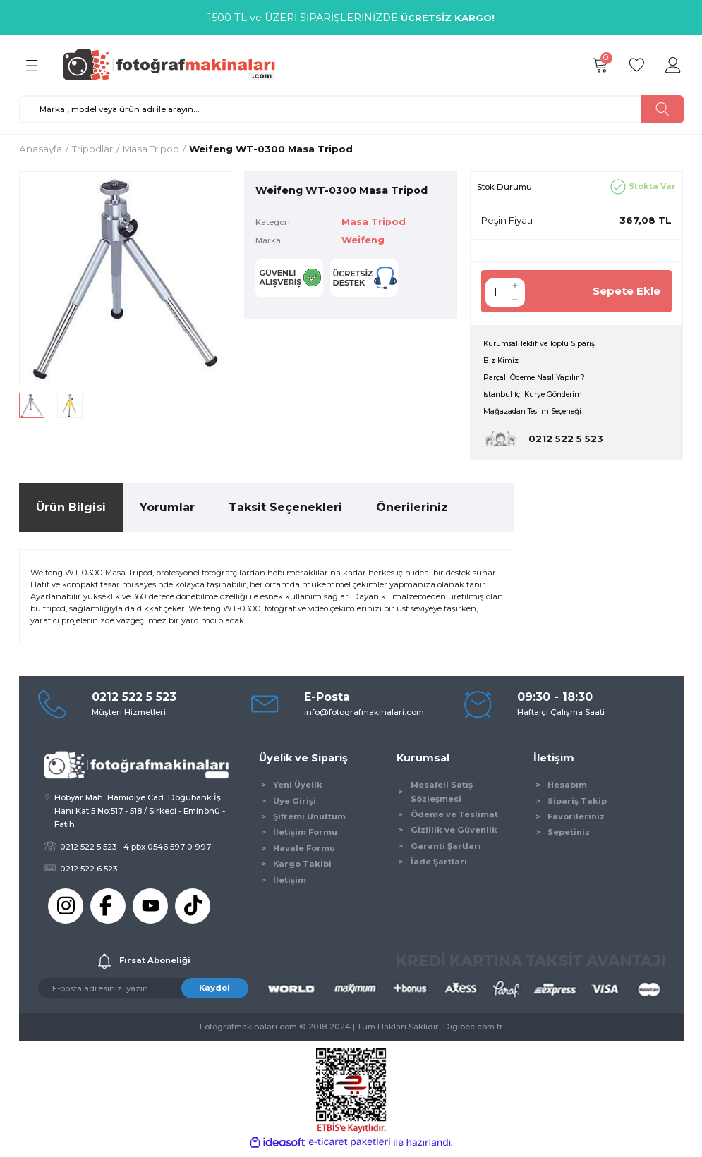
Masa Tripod (375, 221)
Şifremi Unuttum (309, 821)
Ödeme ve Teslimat (454, 819)
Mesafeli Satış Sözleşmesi (442, 795)
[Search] (351, 109)
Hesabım (567, 789)
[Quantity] (495, 292)
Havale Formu (304, 852)
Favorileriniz (576, 821)
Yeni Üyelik (297, 789)
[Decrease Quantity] (515, 300)
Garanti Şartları (446, 850)
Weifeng (365, 241)
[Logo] (175, 65)
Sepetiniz (568, 836)
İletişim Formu (305, 836)
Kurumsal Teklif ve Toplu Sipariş (546, 344)
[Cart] (600, 65)
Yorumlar (167, 511)
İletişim (289, 884)
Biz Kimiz (502, 362)
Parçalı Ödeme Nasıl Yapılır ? (541, 379)
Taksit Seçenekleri (285, 511)
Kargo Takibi (302, 868)
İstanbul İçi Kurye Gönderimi (541, 398)
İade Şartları (439, 866)
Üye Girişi (294, 805)
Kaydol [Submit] (214, 992)
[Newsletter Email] (143, 992)
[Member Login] (674, 65)
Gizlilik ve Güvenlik (454, 834)
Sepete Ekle (624, 291)
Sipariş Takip (577, 805)
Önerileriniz (412, 511)
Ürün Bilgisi (71, 511)
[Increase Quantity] (515, 285)
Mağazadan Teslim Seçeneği (541, 415)
